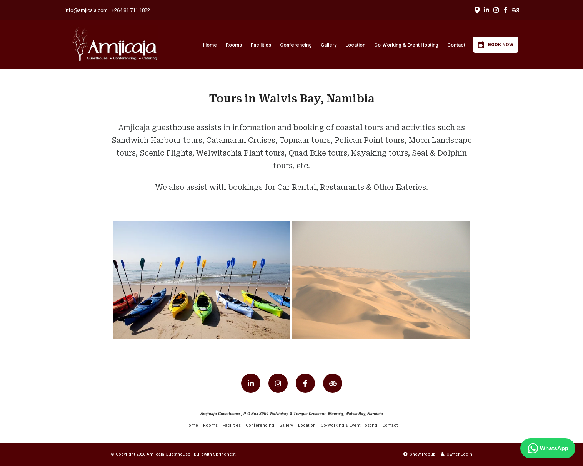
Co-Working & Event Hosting (406, 45)
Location (355, 45)
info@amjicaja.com (86, 10)
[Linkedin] (486, 10)
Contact (456, 45)
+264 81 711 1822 (131, 10)
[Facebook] (506, 10)
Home (210, 45)
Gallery (328, 45)
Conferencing (296, 45)
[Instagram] (496, 10)
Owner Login (456, 454)
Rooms (234, 45)
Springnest (224, 454)
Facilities (261, 45)
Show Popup (419, 454)
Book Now (495, 44)
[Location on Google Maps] (477, 10)
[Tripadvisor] (515, 10)
